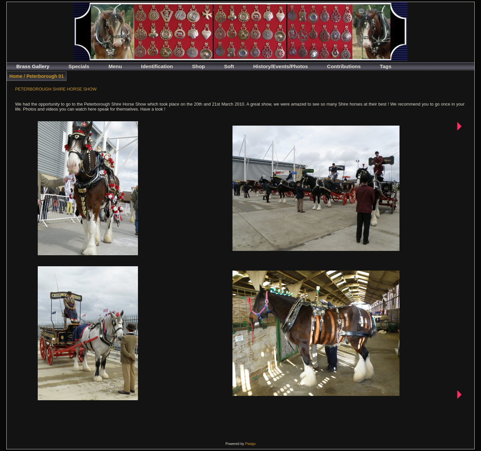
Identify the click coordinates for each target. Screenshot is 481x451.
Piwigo (250, 444)
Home (15, 76)
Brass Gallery (32, 66)
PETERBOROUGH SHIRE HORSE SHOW (56, 89)
